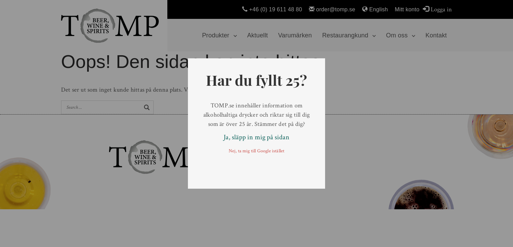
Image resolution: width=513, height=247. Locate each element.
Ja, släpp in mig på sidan (256, 137)
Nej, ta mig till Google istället (257, 151)
